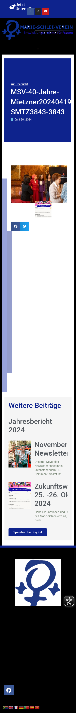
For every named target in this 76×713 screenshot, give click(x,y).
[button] (15, 226)
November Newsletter (51, 449)
